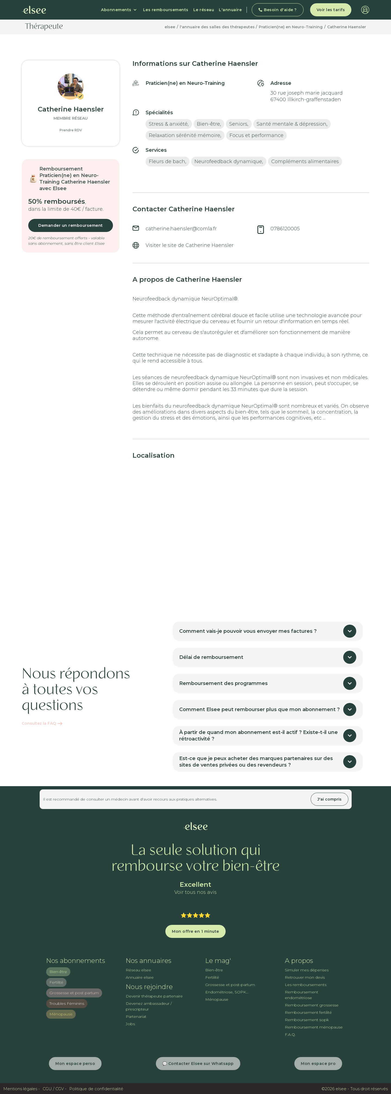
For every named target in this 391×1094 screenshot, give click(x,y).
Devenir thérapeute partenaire (154, 996)
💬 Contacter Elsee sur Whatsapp (198, 1063)
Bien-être (58, 971)
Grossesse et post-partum (230, 984)
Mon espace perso (75, 1063)
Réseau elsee (138, 970)
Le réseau (203, 10)
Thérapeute (44, 27)
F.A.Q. (290, 1034)
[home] (34, 10)
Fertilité (56, 982)
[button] (119, 10)
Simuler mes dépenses (307, 970)
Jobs (130, 1023)
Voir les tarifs (331, 9)
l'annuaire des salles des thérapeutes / (218, 26)
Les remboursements (165, 10)
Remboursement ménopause (314, 1027)
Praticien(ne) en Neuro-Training (291, 26)
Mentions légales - (21, 1088)
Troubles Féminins (66, 1003)
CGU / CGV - (55, 1088)
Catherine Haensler (346, 26)
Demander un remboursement (70, 225)
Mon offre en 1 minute (195, 931)
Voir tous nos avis (195, 892)
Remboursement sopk (307, 1019)
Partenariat (136, 1016)
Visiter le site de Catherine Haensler (190, 245)
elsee (170, 26)
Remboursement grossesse (312, 1005)
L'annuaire (230, 10)
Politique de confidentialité (96, 1088)
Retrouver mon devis (305, 977)
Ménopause (60, 1014)
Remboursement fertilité (308, 1012)
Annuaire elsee (140, 977)
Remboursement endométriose (301, 995)
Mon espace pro (318, 1063)
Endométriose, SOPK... (226, 992)
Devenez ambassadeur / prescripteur (149, 1006)
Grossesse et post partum (74, 992)
